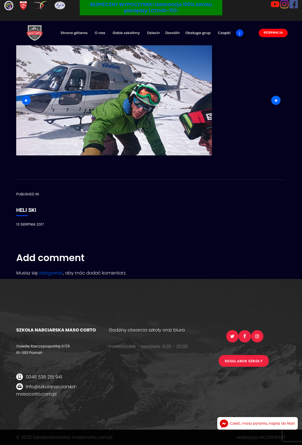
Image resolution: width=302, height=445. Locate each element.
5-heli (278, 100)
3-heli (28, 100)
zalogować (51, 273)
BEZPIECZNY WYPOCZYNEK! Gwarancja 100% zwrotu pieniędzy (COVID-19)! (151, 7)
